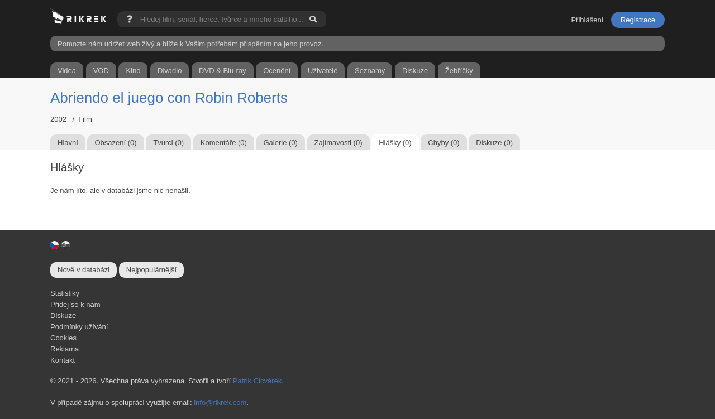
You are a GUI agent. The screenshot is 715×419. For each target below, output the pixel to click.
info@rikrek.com (220, 402)
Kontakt (62, 360)
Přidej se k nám (75, 304)
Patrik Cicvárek (257, 381)
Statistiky (64, 293)
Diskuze (63, 315)
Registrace (638, 20)
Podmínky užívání (79, 326)
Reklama (64, 349)
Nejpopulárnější (151, 270)
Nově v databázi (83, 270)
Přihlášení (587, 20)
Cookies (63, 338)
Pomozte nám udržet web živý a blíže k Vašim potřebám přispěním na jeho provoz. (190, 44)
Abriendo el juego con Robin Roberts (169, 97)
